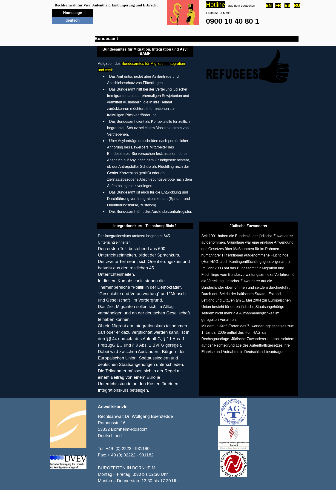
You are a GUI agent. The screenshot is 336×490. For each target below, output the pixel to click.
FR (278, 5)
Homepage (72, 13)
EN (269, 5)
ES (287, 5)
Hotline (215, 4)
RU (297, 5)
